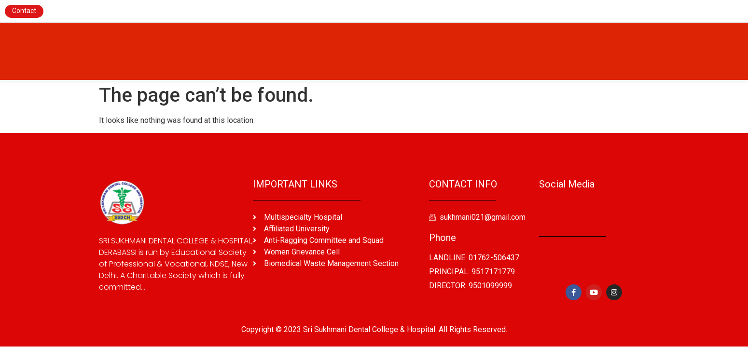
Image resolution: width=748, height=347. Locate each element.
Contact (24, 10)
